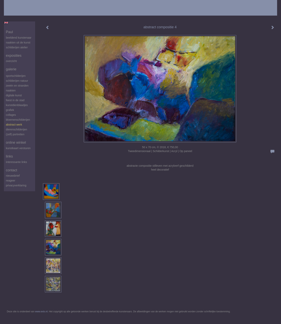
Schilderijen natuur (17, 80)
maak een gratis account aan (42, 11)
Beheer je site (12, 11)
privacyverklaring (16, 185)
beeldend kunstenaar (18, 37)
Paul (9, 32)
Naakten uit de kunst (18, 42)
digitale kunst (14, 95)
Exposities (13, 56)
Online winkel (16, 142)
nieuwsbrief (13, 175)
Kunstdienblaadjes (17, 105)
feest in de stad (15, 100)
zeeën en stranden (17, 85)
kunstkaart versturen (18, 148)
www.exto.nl (41, 311)
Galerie (11, 69)
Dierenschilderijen (16, 129)
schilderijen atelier (17, 47)
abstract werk (14, 124)
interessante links (16, 162)
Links (9, 156)
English (6, 22)
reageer (10, 180)
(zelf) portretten (15, 134)
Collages (11, 114)
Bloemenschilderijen (18, 119)
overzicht (11, 61)
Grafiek (10, 110)
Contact (11, 170)
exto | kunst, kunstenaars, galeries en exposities (15, 4)
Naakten (11, 90)
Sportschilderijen (16, 75)
